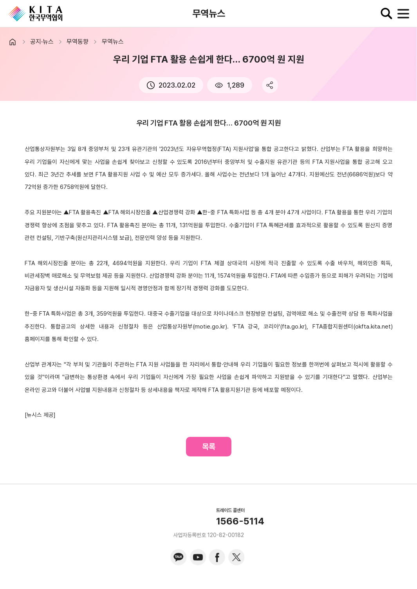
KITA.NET (35, 13)
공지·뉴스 (42, 41)
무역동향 (77, 41)
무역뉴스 (113, 41)
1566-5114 (240, 521)
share (270, 85)
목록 (208, 446)
